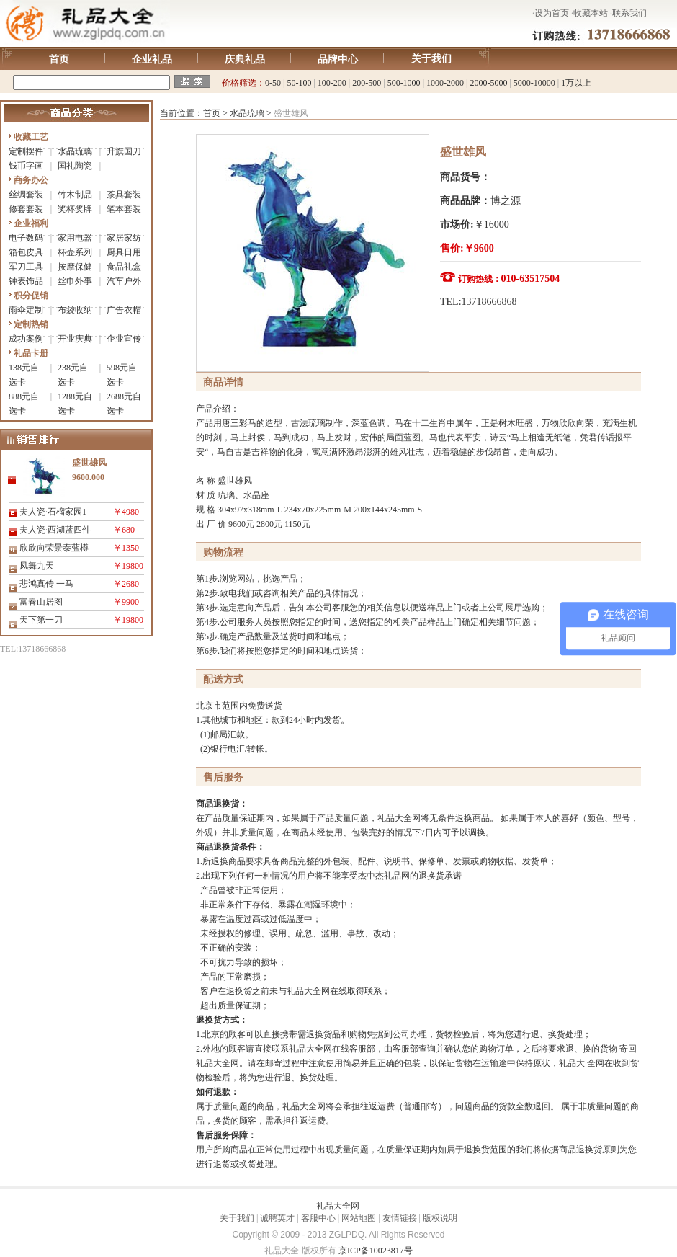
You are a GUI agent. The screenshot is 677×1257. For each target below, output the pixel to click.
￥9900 (126, 602)
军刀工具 (26, 267)
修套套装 (26, 209)
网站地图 (358, 1218)
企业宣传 (124, 339)
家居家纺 (124, 238)
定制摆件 (26, 151)
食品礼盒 (124, 267)
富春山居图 (41, 602)
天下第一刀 (41, 620)
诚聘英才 (277, 1218)
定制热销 (31, 324)
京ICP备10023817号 (375, 1250)
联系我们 (629, 13)
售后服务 (223, 777)
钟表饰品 (26, 281)
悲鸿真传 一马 (46, 584)
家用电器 (75, 238)
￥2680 (126, 584)
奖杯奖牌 (75, 209)
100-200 (332, 83)
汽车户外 (124, 281)
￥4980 (126, 512)
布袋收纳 (75, 310)
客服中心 (318, 1218)
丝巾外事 (75, 281)
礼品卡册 (31, 353)
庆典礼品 (245, 59)
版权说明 (440, 1218)
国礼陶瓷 (75, 166)
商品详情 (223, 382)
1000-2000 (445, 83)
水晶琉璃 (75, 151)
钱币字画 (26, 166)
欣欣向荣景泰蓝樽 (54, 548)
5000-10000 (534, 83)
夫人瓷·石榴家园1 (52, 512)
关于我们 (431, 58)
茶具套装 (124, 195)
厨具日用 (124, 252)
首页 (59, 59)
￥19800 (128, 566)
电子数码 (26, 238)
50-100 (299, 83)
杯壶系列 (75, 252)
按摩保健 (75, 267)
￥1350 (126, 548)
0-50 (273, 83)
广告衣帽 (124, 310)
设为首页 (551, 13)
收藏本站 (590, 13)
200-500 (366, 83)
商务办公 (31, 180)
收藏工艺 (31, 137)
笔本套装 (124, 209)
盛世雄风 (463, 152)
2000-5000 (488, 83)
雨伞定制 (26, 310)
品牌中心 (338, 59)
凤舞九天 (36, 566)
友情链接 (399, 1218)
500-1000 (404, 83)
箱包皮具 (26, 252)
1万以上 (576, 83)
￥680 (124, 530)
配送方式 (223, 679)
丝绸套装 (26, 195)
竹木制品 (75, 195)
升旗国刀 (124, 151)
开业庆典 (75, 339)
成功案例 (26, 339)
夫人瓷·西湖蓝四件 (55, 530)
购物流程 (223, 552)
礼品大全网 (337, 1206)
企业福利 (31, 223)
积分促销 (31, 295)
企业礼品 (152, 59)
